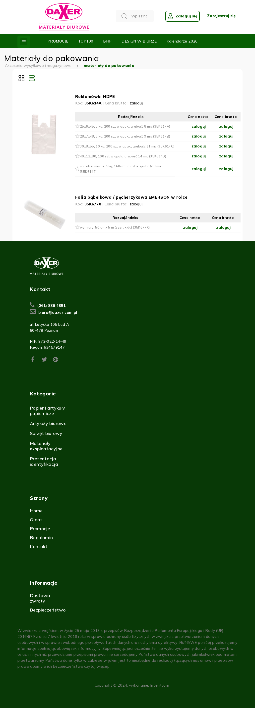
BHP (107, 41)
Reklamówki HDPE (95, 96)
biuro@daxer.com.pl (57, 312)
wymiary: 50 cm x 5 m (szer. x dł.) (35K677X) (115, 227)
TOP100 (85, 41)
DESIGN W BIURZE (139, 41)
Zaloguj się (182, 16)
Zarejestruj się (221, 16)
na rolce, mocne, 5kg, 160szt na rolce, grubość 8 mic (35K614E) (121, 169)
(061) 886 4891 (51, 305)
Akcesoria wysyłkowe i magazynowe (38, 65)
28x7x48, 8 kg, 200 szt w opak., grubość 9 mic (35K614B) (125, 136)
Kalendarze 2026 (182, 41)
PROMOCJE (58, 41)
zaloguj (136, 103)
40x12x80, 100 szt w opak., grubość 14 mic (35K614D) (123, 156)
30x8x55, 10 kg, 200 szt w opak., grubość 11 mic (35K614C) (127, 146)
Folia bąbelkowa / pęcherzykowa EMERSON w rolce (131, 197)
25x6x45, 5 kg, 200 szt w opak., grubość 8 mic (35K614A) (125, 126)
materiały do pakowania (109, 65)
